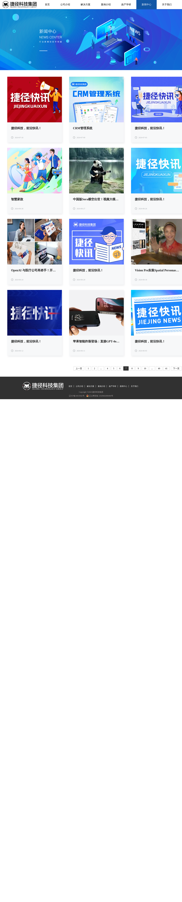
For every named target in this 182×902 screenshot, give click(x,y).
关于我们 (167, 4)
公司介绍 (65, 4)
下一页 (176, 368)
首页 (47, 4)
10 (145, 368)
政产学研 (126, 4)
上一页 (79, 368)
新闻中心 (146, 4)
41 (166, 368)
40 (159, 368)
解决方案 (85, 4)
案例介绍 (106, 4)
